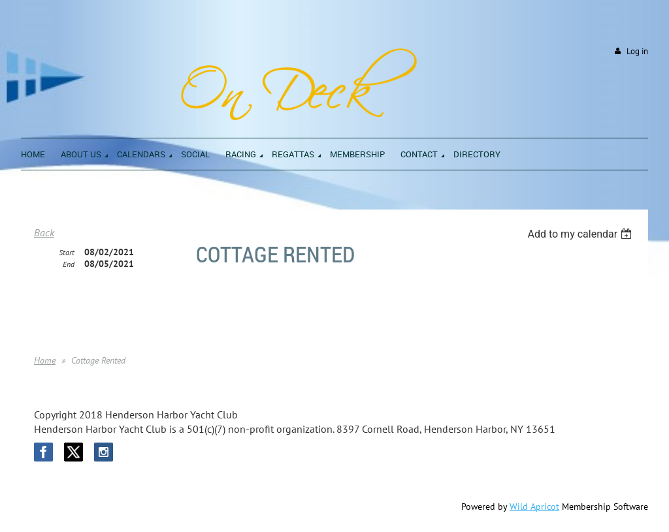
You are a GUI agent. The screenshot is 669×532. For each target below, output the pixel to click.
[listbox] (581, 234)
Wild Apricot (534, 506)
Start (66, 252)
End (68, 264)
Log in (637, 51)
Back (44, 232)
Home (45, 360)
